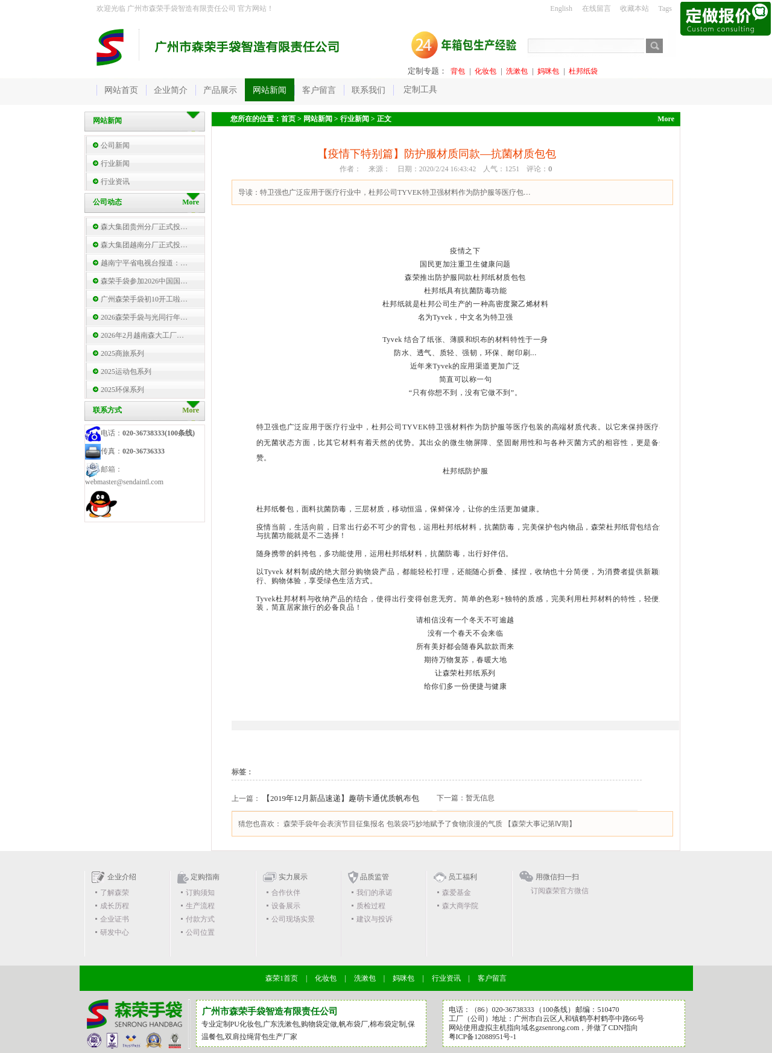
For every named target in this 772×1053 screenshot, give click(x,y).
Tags (665, 8)
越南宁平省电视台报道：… (144, 263)
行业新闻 (115, 163)
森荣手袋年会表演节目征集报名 (334, 824)
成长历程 (114, 906)
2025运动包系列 (126, 371)
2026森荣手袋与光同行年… (144, 317)
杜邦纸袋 (583, 71)
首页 (288, 119)
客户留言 (492, 978)
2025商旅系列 (122, 353)
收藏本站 (634, 8)
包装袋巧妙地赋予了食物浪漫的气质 (444, 824)
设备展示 (285, 906)
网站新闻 (317, 119)
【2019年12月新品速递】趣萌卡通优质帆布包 (340, 798)
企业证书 (114, 919)
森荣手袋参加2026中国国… (144, 281)
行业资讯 (115, 181)
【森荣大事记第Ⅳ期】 (540, 824)
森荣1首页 (281, 978)
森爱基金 (456, 892)
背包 (458, 71)
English (561, 8)
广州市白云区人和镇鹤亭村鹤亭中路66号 (579, 1018)
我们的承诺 (374, 892)
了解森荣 (114, 892)
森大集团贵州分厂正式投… (144, 227)
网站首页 (121, 90)
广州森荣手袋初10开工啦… (144, 299)
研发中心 (114, 932)
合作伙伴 (285, 892)
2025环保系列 (122, 389)
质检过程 (370, 906)
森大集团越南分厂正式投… (144, 245)
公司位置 (200, 932)
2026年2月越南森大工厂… (142, 335)
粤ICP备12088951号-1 (483, 1036)
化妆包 (485, 71)
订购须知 (200, 892)
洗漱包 (517, 71)
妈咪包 (548, 71)
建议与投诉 (374, 919)
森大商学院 (460, 906)
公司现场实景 (293, 919)
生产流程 (200, 906)
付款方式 (200, 919)
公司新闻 (115, 145)
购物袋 (312, 1024)
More (190, 410)
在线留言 (596, 8)
